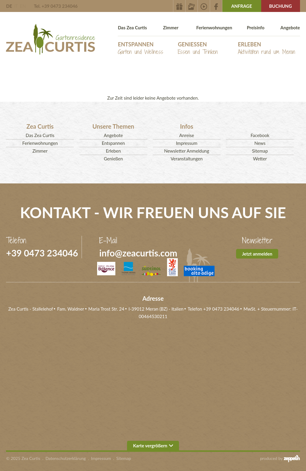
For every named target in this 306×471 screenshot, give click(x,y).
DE (9, 6)
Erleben (266, 48)
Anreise (186, 135)
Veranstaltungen (187, 158)
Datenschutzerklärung (65, 458)
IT (16, 6)
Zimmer (170, 27)
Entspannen (140, 48)
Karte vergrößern (153, 445)
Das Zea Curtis (132, 27)
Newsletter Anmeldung (186, 151)
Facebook (259, 135)
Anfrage (241, 6)
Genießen (198, 48)
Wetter (260, 158)
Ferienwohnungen (214, 27)
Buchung (280, 6)
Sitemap (260, 151)
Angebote (290, 27)
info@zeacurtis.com (138, 252)
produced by (280, 458)
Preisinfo (255, 27)
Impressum (187, 143)
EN (23, 6)
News (259, 143)
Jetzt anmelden (257, 253)
